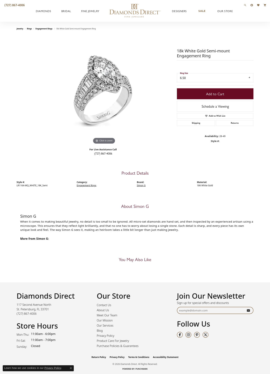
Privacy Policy (105, 336)
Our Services (105, 325)
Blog (100, 331)
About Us (103, 310)
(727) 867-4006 (103, 153)
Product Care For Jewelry (113, 341)
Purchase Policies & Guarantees (117, 346)
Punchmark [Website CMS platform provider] (142, 369)
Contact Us (104, 305)
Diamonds (43, 11)
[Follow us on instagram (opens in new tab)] (188, 335)
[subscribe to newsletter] (248, 310)
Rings (29, 28)
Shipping (196, 123)
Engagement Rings (44, 28)
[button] (245, 5)
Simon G (141, 185)
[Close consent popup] (71, 368)
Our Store (225, 11)
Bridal (66, 11)
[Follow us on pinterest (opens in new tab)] (197, 335)
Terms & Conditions (138, 357)
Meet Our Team (107, 315)
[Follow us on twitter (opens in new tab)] (205, 335)
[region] (104, 90)
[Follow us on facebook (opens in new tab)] (180, 335)
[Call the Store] (27, 314)
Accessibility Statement (165, 357)
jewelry (20, 28)
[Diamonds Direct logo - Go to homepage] (135, 11)
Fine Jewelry (90, 11)
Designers (179, 11)
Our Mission (105, 320)
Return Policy (98, 357)
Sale (202, 11)
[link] (14, 5)
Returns (235, 123)
